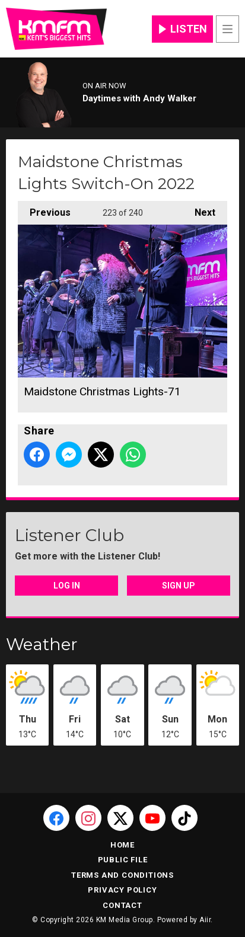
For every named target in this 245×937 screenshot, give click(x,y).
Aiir (205, 920)
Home (122, 844)
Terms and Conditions (122, 875)
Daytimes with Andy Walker (139, 98)
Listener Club (69, 535)
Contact (122, 905)
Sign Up (178, 585)
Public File (123, 859)
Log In (66, 585)
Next (199, 209)
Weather (42, 644)
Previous (44, 209)
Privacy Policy (122, 889)
